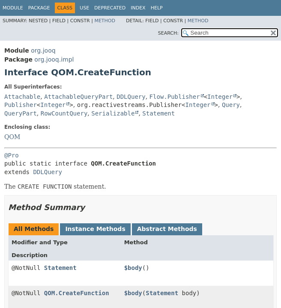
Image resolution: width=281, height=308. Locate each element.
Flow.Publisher (174, 96)
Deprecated (110, 8)
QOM (12, 136)
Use (84, 8)
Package (39, 8)
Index (138, 8)
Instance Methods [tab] (95, 228)
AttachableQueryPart (78, 96)
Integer (220, 96)
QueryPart (20, 113)
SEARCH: (168, 33)
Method (104, 21)
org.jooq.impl (54, 59)
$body (133, 267)
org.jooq (43, 50)
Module (13, 8)
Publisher (20, 104)
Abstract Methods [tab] (167, 228)
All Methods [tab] (34, 228)
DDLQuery (131, 96)
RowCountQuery (64, 113)
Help (157, 8)
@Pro (11, 155)
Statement (158, 113)
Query (231, 104)
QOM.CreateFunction (76, 293)
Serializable (113, 113)
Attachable (22, 96)
